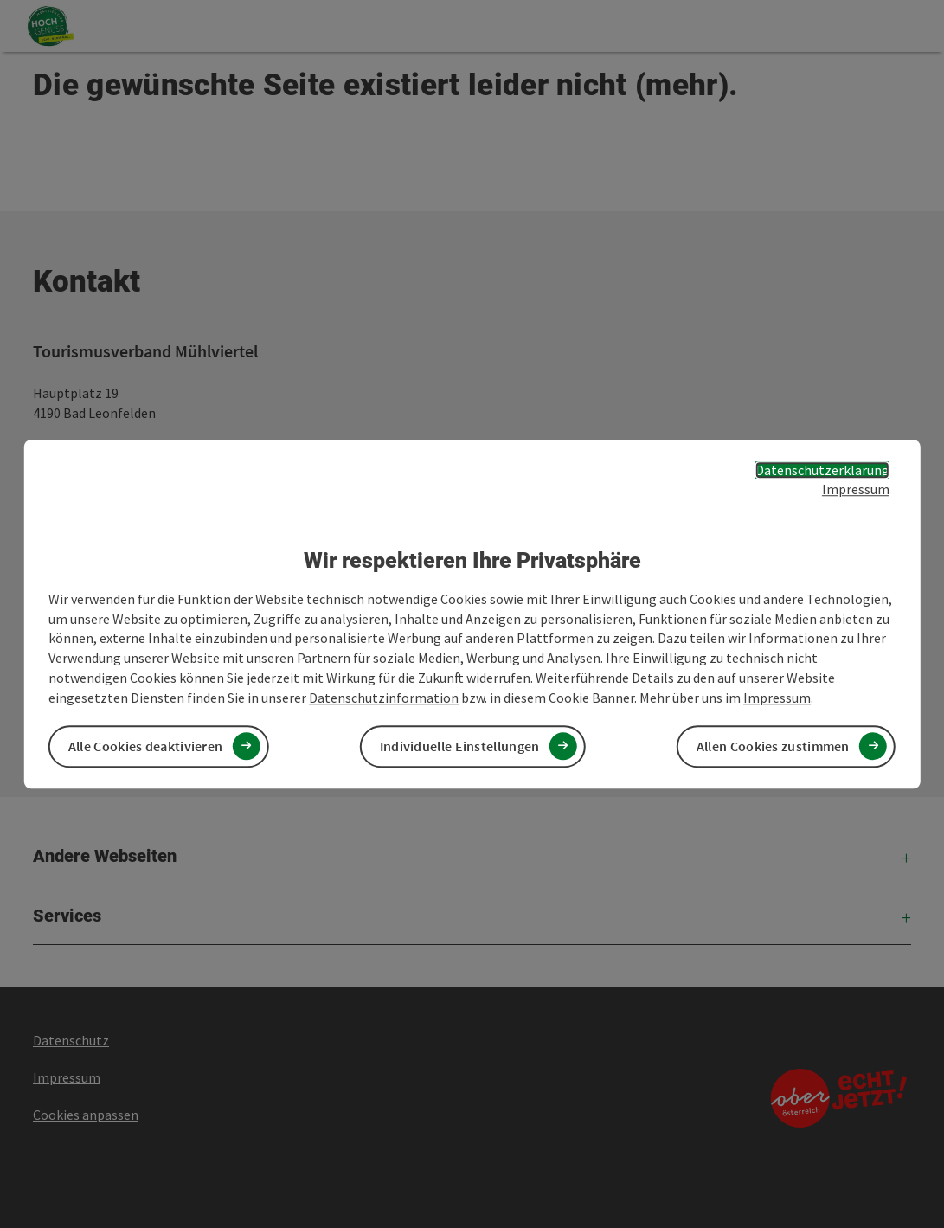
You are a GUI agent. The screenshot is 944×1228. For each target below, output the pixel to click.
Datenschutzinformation (384, 697)
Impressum (855, 489)
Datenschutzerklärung (822, 470)
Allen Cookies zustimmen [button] (773, 746)
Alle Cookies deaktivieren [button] (145, 746)
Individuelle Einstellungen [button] (460, 746)
